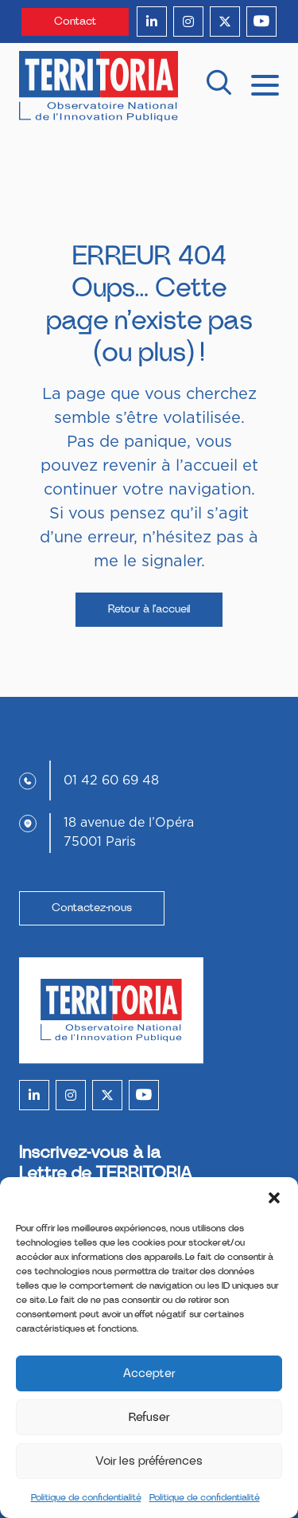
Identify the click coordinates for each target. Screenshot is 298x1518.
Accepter (149, 1373)
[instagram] (188, 21)
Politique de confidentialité (86, 1497)
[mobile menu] (265, 84)
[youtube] (261, 21)
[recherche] (218, 86)
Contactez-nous (92, 908)
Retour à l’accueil (149, 609)
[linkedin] (152, 21)
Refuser (149, 1417)
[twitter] (225, 21)
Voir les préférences (149, 1461)
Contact (75, 21)
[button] (274, 1197)
